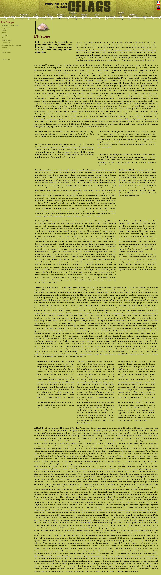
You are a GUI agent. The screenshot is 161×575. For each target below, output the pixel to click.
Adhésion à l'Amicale (132, 15)
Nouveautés (12, 16)
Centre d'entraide (6, 40)
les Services (4, 35)
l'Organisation (5, 28)
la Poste (3, 30)
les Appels (4, 47)
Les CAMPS (36, 15)
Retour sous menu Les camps (9, 25)
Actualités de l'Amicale (120, 14)
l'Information (5, 37)
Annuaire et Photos (84, 15)
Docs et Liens (96, 15)
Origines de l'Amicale (24, 15)
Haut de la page (6, 59)
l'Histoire (4, 33)
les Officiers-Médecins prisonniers (11, 45)
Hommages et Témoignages (72, 14)
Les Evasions (48, 15)
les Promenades (5, 50)
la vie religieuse (5, 42)
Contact (108, 16)
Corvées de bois (6, 52)
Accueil (144, 16)
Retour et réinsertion (60, 15)
